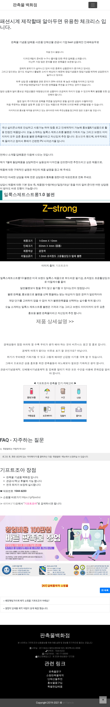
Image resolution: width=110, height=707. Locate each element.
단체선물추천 (55, 679)
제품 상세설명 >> (55, 321)
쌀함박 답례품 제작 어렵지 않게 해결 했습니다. (26, 608)
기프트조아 (62, 265)
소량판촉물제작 (55, 675)
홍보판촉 (80, 136)
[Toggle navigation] (92, 5)
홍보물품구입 (55, 682)
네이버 (7, 503)
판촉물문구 (55, 671)
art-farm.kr (68, 702)
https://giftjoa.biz (31, 497)
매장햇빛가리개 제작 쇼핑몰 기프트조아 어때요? (27, 600)
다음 (15, 503)
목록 (104, 590)
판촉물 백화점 (25, 5)
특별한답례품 (55, 686)
